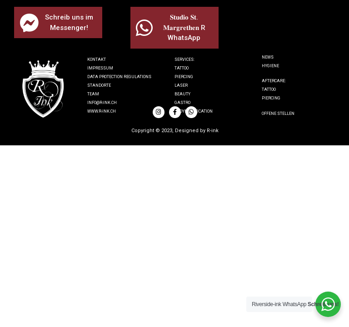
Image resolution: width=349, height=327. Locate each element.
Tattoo (181, 68)
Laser (181, 85)
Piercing (183, 76)
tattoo (269, 89)
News (268, 57)
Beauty (182, 94)
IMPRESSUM (100, 68)
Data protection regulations (119, 76)
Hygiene (270, 66)
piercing (271, 98)
